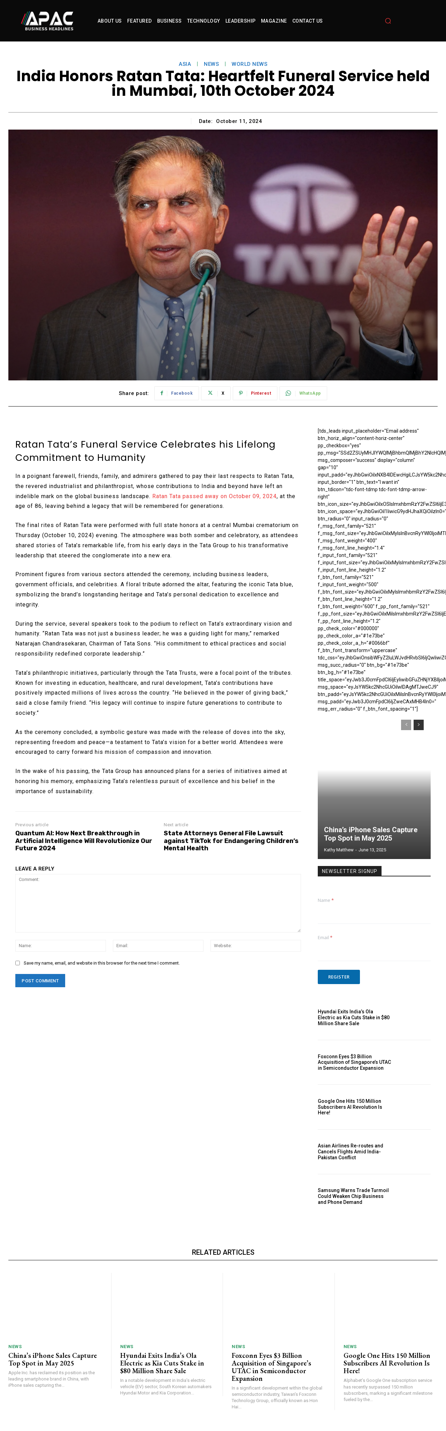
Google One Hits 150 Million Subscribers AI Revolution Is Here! (350, 1107)
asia (185, 64)
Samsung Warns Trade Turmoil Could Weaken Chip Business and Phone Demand (353, 1196)
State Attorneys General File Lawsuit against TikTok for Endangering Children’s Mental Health (231, 841)
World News (249, 64)
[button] (387, 21)
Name (326, 900)
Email (325, 937)
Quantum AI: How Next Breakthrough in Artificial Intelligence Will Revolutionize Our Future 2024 (83, 841)
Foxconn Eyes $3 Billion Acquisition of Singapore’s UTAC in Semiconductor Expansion (354, 1062)
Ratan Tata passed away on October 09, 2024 (214, 496)
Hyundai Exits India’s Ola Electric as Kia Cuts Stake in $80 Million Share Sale (354, 1017)
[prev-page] (406, 725)
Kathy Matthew (339, 849)
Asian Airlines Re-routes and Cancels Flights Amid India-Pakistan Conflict (350, 1151)
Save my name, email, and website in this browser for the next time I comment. (102, 963)
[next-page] (419, 725)
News (211, 64)
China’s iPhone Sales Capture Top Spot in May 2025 (370, 834)
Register (338, 977)
